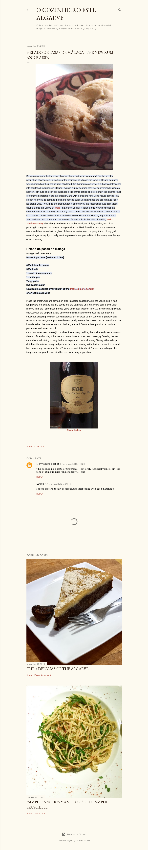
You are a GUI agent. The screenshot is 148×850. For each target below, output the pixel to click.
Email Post (39, 446)
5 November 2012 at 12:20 (72, 464)
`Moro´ (57, 207)
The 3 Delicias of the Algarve (57, 668)
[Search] (120, 9)
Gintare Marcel (83, 840)
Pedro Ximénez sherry (82, 289)
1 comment (39, 813)
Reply (39, 477)
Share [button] (29, 446)
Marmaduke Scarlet (47, 463)
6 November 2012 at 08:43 (58, 484)
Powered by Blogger (74, 834)
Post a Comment (42, 675)
